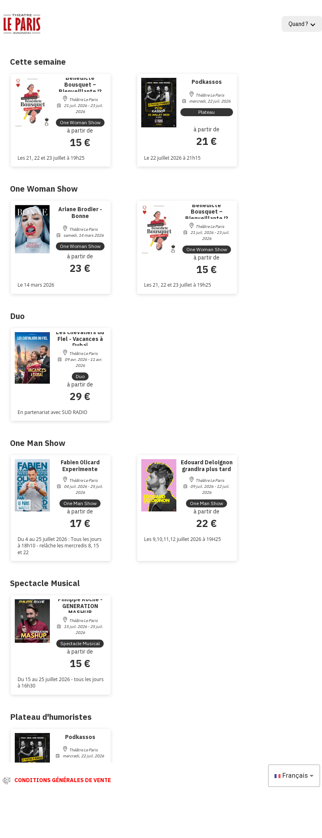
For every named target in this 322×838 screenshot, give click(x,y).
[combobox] (294, 776)
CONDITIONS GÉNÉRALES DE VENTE (62, 780)
